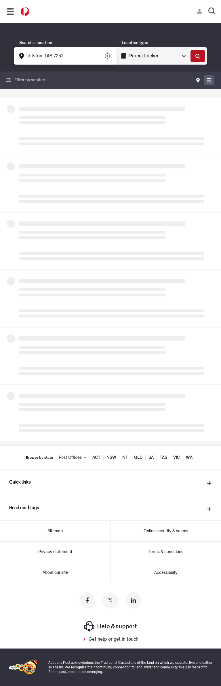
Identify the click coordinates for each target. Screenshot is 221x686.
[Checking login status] (200, 11)
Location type (135, 43)
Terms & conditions (165, 552)
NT (125, 458)
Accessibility (166, 573)
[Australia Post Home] (25, 12)
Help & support (110, 626)
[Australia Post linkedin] (133, 600)
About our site (55, 573)
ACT (96, 458)
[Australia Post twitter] (110, 600)
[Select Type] (157, 56)
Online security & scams (166, 531)
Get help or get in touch (114, 639)
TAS (163, 458)
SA (151, 458)
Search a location (35, 43)
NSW (111, 458)
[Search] (197, 56)
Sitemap (55, 531)
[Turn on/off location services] (107, 55)
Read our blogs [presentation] (24, 507)
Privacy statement (55, 552)
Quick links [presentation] (20, 482)
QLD (138, 458)
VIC (176, 458)
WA (189, 458)
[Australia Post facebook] (87, 600)
